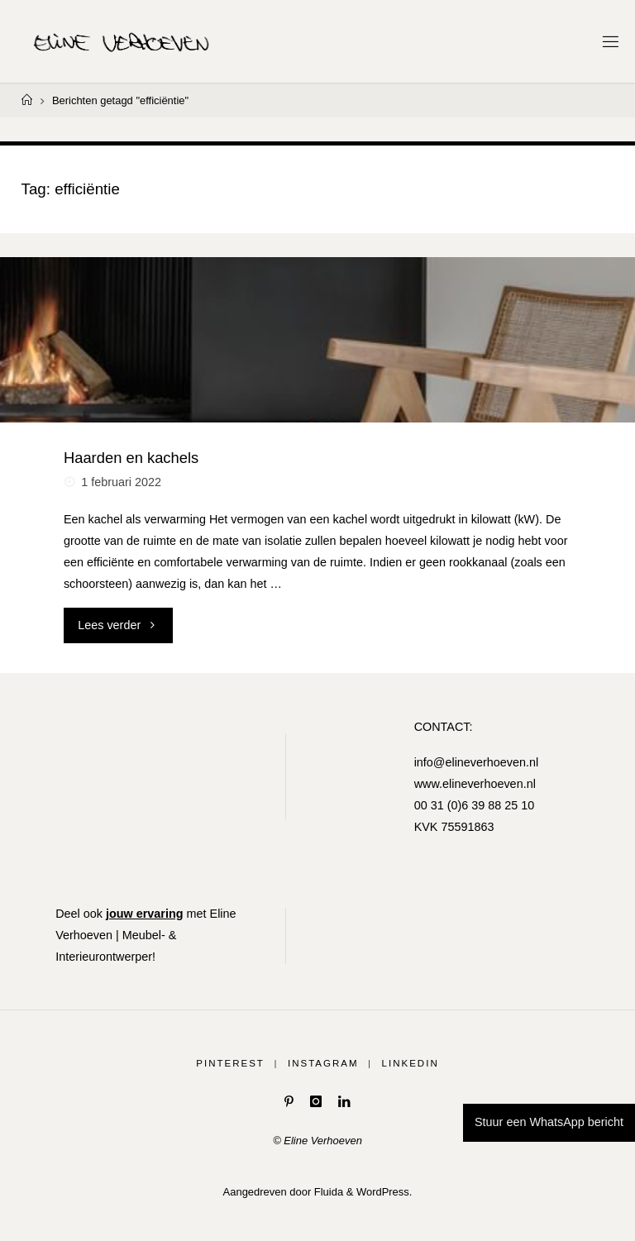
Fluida (327, 1192)
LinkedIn (410, 1063)
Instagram (323, 1063)
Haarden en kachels (131, 457)
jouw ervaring (145, 913)
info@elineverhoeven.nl (476, 762)
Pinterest (230, 1063)
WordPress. (384, 1192)
